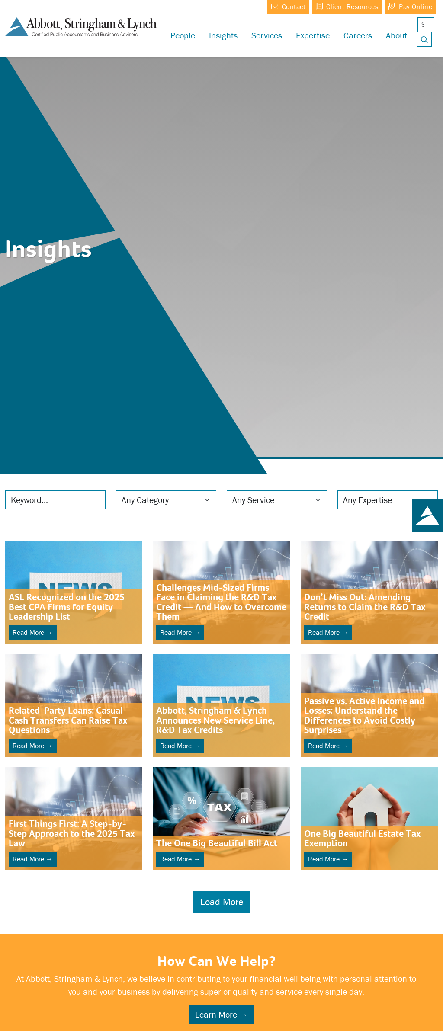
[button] (312, 35)
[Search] (425, 24)
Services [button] (266, 35)
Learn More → (221, 1014)
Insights (223, 35)
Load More (221, 902)
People (182, 35)
